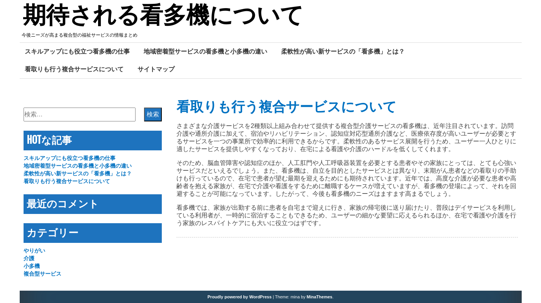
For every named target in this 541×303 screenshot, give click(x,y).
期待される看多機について (163, 16)
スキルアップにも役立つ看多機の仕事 (77, 51)
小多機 (32, 266)
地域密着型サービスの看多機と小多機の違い (205, 51)
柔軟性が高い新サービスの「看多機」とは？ (343, 51)
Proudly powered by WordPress (239, 297)
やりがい (34, 250)
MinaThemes (319, 297)
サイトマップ (156, 69)
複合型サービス (42, 274)
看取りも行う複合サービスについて (74, 69)
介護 (29, 258)
